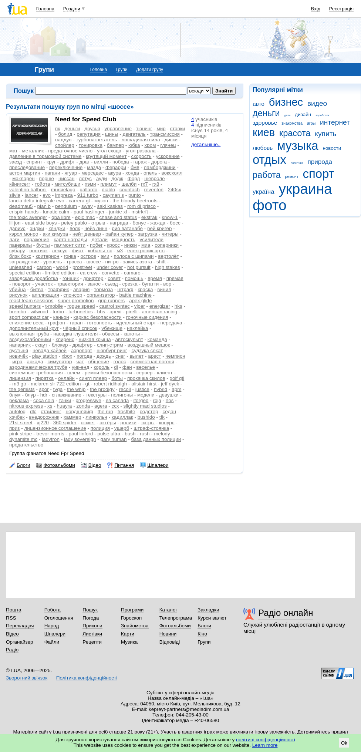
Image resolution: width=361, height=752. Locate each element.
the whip (76, 389)
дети (287, 115)
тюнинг (144, 128)
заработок (323, 115)
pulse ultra (108, 433)
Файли (52, 642)
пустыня (18, 350)
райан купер (119, 234)
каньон (61, 317)
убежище (111, 328)
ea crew (88, 273)
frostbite (126, 411)
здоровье (265, 122)
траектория (70, 284)
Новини (168, 634)
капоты (132, 334)
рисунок (18, 295)
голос (120, 361)
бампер (115, 145)
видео (317, 103)
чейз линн (95, 228)
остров (88, 256)
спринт (34, 162)
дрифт (67, 162)
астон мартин (24, 173)
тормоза (103, 289)
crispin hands (23, 212)
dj (116, 367)
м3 (120, 250)
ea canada (117, 400)
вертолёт (168, 256)
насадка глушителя (75, 334)
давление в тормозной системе (45, 156)
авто (258, 104)
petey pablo (74, 223)
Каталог (168, 610)
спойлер (64, 145)
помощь (134, 278)
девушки (169, 395)
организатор (101, 295)
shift (161, 261)
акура (114, 173)
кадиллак (122, 417)
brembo (17, 311)
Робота (52, 610)
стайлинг (51, 411)
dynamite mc (23, 439)
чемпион (175, 356)
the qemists (22, 389)
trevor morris (50, 433)
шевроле (154, 178)
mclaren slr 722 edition (56, 384)
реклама (19, 400)
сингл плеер (93, 378)
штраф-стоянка (151, 428)
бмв (135, 167)
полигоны (122, 395)
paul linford (81, 433)
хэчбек (16, 417)
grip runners (111, 300)
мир (160, 128)
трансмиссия (165, 134)
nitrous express (26, 406)
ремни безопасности (108, 372)
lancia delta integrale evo (36, 200)
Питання (120, 465)
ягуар (70, 173)
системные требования (36, 372)
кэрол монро (23, 234)
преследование (27, 167)
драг (84, 162)
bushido (146, 417)
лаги (14, 239)
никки (130, 245)
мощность (123, 239)
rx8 (155, 184)
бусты (43, 245)
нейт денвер (86, 234)
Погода (90, 618)
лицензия (20, 378)
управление (118, 128)
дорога (159, 162)
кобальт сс (100, 250)
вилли (101, 162)
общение (98, 361)
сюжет (88, 422)
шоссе (93, 261)
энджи (37, 228)
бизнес (286, 102)
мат (13, 151)
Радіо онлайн (285, 613)
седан (169, 411)
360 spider (65, 422)
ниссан (66, 178)
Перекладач (20, 625)
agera (100, 406)
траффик (58, 289)
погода (84, 356)
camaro (132, 273)
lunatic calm (56, 212)
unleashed (20, 267)
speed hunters (25, 306)
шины (111, 134)
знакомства (292, 123)
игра (17, 361)
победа (120, 162)
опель (150, 173)
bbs (101, 311)
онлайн (66, 378)
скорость (141, 156)
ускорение (167, 156)
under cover (110, 267)
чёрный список (80, 328)
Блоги (19, 465)
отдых (269, 159)
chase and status (118, 217)
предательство (26, 445)
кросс (113, 245)
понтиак (38, 250)
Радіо (12, 649)
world (62, 267)
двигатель (133, 134)
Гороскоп (131, 618)
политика (297, 163)
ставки (177, 128)
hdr (43, 395)
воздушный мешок (149, 345)
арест (154, 356)
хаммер (72, 417)
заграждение (24, 261)
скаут (41, 345)
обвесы (110, 334)
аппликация (45, 295)
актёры (107, 422)
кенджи (56, 228)
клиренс (64, 339)
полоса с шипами (134, 256)
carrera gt (79, 200)
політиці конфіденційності (265, 739)
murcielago (63, 189)
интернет (335, 122)
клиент (164, 372)
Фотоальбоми (55, 465)
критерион (47, 256)
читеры (170, 234)
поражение (37, 239)
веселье (145, 367)
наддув (63, 139)
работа (267, 175)
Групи (122, 69)
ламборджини (160, 167)
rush (144, 433)
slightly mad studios (145, 406)
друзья (92, 128)
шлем (73, 372)
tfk (162, 417)
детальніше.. (205, 144)
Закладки (208, 610)
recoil (125, 389)
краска (145, 289)
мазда (94, 167)
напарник (20, 345)
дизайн (303, 114)
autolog (17, 411)
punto (134, 195)
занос (94, 284)
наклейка (137, 328)
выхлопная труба (29, 334)
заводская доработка (33, 278)
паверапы (20, 245)
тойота (42, 184)
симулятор (59, 361)
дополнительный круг (34, 328)
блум (15, 395)
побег (96, 245)
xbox (67, 356)
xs (49, 406)
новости (332, 148)
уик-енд (80, 367)
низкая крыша (95, 339)
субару (17, 250)
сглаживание (66, 395)
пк (57, 128)
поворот (21, 284)
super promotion (76, 300)
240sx (174, 189)
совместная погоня (152, 361)
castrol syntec (114, 306)
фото (270, 205)
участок (44, 284)
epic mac (85, 217)
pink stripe (20, 433)
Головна (45, 8)
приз (14, 428)
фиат (78, 250)
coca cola (43, 400)
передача (171, 323)
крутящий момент (106, 156)
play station (44, 356)
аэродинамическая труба (38, 367)
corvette (110, 273)
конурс (167, 422)
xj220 (43, 422)
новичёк (18, 356)
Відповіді (169, 642)
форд (134, 178)
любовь (263, 148)
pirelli (131, 311)
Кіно (202, 634)
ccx (115, 406)
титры (148, 422)
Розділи (71, 8)
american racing (160, 311)
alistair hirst (143, 384)
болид (65, 134)
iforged (140, 400)
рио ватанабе (127, 228)
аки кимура (55, 234)
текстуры (96, 395)
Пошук (90, 610)
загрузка (147, 234)
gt (87, 384)
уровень (52, 261)
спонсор (73, 295)
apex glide (140, 300)
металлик (33, 151)
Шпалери (154, 465)
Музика (129, 642)
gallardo (89, 189)
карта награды (70, 239)
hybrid (161, 389)
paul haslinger (89, 212)
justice (142, 389)
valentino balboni (28, 189)
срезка (130, 284)
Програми (132, 610)
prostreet (82, 267)
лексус (59, 250)
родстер (148, 411)
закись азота (137, 261)
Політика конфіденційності (86, 678)
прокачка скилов (146, 378)
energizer (159, 306)
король (101, 367)
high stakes (167, 267)
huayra (64, 406)
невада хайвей (50, 350)
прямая (174, 278)
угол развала (141, 151)
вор (167, 284)
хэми (90, 184)
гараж (140, 162)
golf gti (177, 378)
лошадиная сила (140, 139)
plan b (44, 206)
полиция (100, 428)
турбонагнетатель (96, 139)
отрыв (98, 223)
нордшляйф (79, 411)
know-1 (170, 217)
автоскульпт (129, 339)
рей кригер (159, 228)
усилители (152, 239)
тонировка (90, 145)
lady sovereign (80, 439)
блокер (60, 345)
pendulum (66, 206)
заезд (15, 162)
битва (37, 289)
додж (117, 178)
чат (80, 361)
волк (75, 228)
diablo (108, 189)
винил (164, 289)
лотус (85, 178)
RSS (11, 618)
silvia (14, 195)
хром (150, 145)
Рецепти (92, 642)
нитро (112, 261)
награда (118, 223)
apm (176, 389)
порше (46, 178)
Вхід (316, 8)
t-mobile (54, 306)
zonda (83, 406)
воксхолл (172, 173)
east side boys (41, 223)
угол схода (109, 151)
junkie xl (118, 212)
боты (117, 378)
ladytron (51, 439)
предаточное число (70, 151)
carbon (44, 267)
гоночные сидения (147, 317)
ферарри (115, 167)
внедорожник (44, 417)
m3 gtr (19, 384)
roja (157, 400)
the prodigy (102, 389)
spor (44, 389)
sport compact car (29, 317)
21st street (21, 422)
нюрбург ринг (112, 350)
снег (120, 356)
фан (127, 367)
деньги (266, 113)
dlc (33, 411)
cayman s (113, 195)
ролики (128, 422)
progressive (88, 400)
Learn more (265, 745)
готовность (99, 323)
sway (87, 206)
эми (105, 256)
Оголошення (58, 618)
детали (99, 239)
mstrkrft (139, 212)
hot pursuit (139, 267)
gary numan (114, 439)
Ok (344, 743)
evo (47, 195)
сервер (144, 372)
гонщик (71, 278)
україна (263, 191)
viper (139, 306)
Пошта (13, 610)
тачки (65, 400)
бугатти (150, 284)
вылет (136, 356)
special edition (25, 273)
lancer (31, 195)
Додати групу (149, 69)
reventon (153, 189)
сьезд (111, 284)
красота (295, 133)
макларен (23, 178)
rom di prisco (141, 206)
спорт (318, 174)
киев (264, 132)
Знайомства (135, 625)
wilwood (39, 311)
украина (305, 189)
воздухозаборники (30, 339)
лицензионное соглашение (55, 428)
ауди (101, 178)
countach (129, 189)
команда (157, 339)
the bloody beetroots (135, 200)
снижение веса (26, 323)
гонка (70, 256)
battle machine (135, 295)
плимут (109, 184)
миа (145, 245)
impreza (64, 195)
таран (76, 323)
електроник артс (146, 250)
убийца (17, 289)
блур (30, 395)
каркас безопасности (98, 317)
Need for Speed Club (85, 119)
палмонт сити (70, 245)
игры (311, 123)
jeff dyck (170, 384)
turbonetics (80, 311)
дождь (104, 356)
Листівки (92, 634)
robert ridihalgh (110, 384)
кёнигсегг (19, 184)
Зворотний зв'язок (26, 678)
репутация (89, 134)
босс (175, 223)
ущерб (121, 428)
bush (130, 433)
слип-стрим (110, 345)
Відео (91, 465)
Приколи (92, 625)
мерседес (92, 173)
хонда (132, 173)
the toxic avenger (28, 217)
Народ (51, 625)
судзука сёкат (147, 350)
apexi (115, 311)
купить (325, 134)
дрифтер (93, 278)
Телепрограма (175, 618)
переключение (65, 167)
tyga (58, 389)
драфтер (82, 345)
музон (101, 200)
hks (178, 306)
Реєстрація (341, 8)
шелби (128, 184)
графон (56, 323)
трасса (74, 261)
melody (162, 433)
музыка (297, 145)
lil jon (15, 223)
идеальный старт (136, 323)
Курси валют (212, 618)
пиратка (45, 378)
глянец (168, 145)
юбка (134, 145)
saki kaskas (110, 206)
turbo (58, 311)
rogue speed (81, 306)
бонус (139, 223)
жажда (157, 223)
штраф (125, 289)
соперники (167, 245)
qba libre (61, 217)
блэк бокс (20, 256)
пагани (52, 173)
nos (170, 400)
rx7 (144, 184)
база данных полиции (156, 439)
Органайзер (19, 642)
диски (171, 139)
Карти (127, 634)
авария (81, 289)
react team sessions (31, 300)
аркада (35, 361)
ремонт (291, 176)
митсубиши (67, 184)
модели (146, 395)
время (155, 278)
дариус (17, 228)
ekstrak (149, 217)
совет (114, 278)
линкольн (96, 417)
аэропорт (81, 350)
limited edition (60, 273)
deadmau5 (21, 206)
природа (320, 161)
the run (105, 411)
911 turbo (87, 195)
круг (51, 162)
